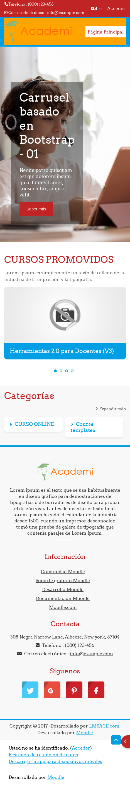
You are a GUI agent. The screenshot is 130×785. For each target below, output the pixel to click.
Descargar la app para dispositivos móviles (55, 761)
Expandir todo (112, 408)
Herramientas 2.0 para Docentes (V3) (62, 351)
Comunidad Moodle (63, 571)
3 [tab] (66, 370)
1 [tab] (55, 370)
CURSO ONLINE (34, 424)
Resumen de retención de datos (43, 754)
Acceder (116, 8)
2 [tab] (61, 370)
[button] (96, 8)
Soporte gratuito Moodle (63, 580)
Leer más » (65, 539)
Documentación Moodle (63, 598)
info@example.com (65, 12)
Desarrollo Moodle (63, 589)
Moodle (84, 732)
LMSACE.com (104, 726)
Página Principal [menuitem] (106, 32)
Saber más (36, 209)
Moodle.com (63, 607)
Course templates (83, 427)
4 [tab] (72, 370)
